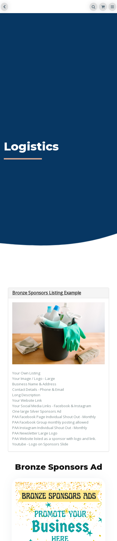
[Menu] (112, 7)
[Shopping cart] (103, 7)
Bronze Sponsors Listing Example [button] (46, 293)
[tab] (58, 293)
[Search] (93, 7)
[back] (4, 7)
